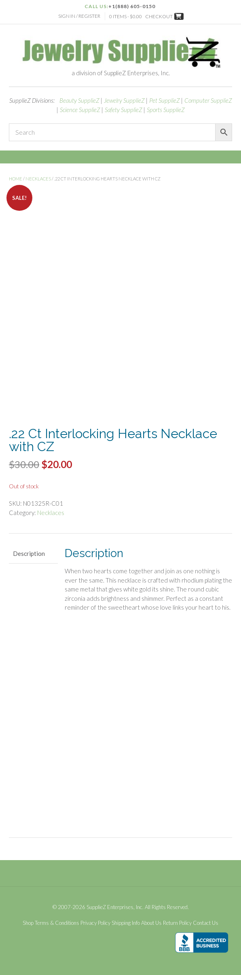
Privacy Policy (95, 923)
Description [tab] (29, 553)
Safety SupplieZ (123, 109)
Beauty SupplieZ (79, 100)
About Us (151, 923)
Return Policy (177, 923)
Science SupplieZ (80, 109)
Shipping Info (126, 923)
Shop (28, 923)
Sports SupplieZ (166, 109)
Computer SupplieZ (208, 100)
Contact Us (205, 923)
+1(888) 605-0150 (131, 6)
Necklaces (38, 178)
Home (15, 178)
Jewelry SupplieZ (124, 100)
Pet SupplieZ (164, 100)
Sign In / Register (79, 16)
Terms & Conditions (57, 923)
